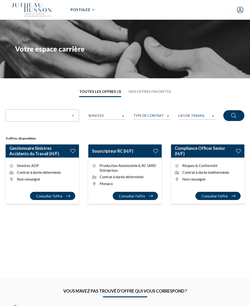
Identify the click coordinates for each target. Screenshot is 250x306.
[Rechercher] (233, 115)
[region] (125, 49)
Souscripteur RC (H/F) (112, 151)
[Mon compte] (240, 10)
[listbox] (107, 116)
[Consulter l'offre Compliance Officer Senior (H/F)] (218, 196)
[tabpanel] (125, 153)
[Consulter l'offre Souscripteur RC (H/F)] (135, 196)
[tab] (100, 91)
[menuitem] (82, 10)
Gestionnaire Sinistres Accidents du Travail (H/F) (34, 151)
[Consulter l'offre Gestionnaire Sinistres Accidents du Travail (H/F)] (52, 196)
